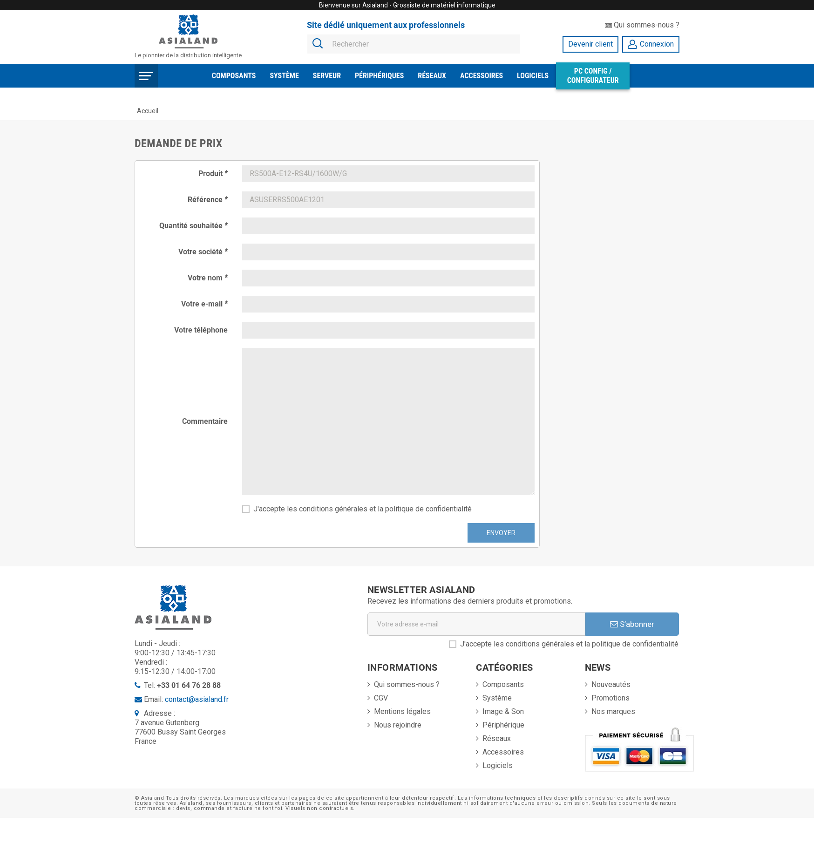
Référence (208, 199)
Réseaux (432, 75)
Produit (213, 173)
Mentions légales (402, 711)
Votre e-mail (204, 303)
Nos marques (613, 711)
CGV (381, 698)
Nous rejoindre (397, 725)
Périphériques (379, 75)
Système (284, 75)
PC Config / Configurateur (593, 76)
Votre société (203, 251)
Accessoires (481, 75)
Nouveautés (611, 684)
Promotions (610, 698)
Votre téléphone (201, 330)
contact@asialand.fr (197, 699)
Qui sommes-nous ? (642, 24)
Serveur (327, 75)
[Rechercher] (413, 44)
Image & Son (503, 711)
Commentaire (205, 421)
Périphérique (503, 725)
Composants (234, 75)
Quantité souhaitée (193, 225)
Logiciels (533, 75)
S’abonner (632, 624)
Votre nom (208, 277)
